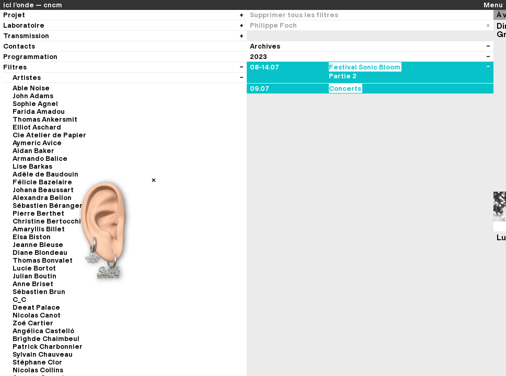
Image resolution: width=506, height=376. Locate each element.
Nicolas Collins (38, 370)
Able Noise (31, 88)
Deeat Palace (36, 307)
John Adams (33, 96)
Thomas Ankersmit (45, 119)
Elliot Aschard (37, 127)
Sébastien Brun (39, 292)
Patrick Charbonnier (48, 346)
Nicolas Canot (37, 315)
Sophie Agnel (35, 104)
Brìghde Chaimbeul (46, 339)
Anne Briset (33, 284)
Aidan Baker (33, 151)
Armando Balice (40, 158)
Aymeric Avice (37, 143)
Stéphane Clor (37, 362)
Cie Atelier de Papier (49, 135)
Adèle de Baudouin (45, 174)
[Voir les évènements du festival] (488, 67)
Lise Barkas (32, 166)
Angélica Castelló (43, 331)
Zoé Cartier (33, 323)
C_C (19, 299)
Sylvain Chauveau (43, 354)
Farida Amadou (39, 111)
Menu (493, 5)
